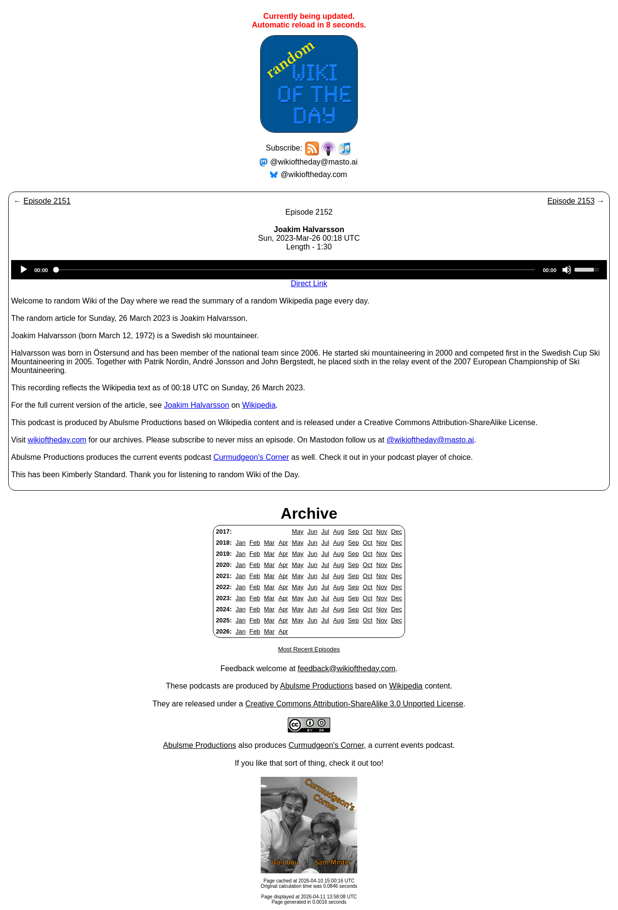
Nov (381, 531)
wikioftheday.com (57, 440)
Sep (353, 531)
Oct (367, 531)
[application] (309, 269)
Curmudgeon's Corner (251, 457)
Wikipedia (258, 405)
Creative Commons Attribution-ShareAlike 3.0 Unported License (354, 704)
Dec (396, 531)
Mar (269, 542)
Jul (325, 531)
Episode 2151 (46, 201)
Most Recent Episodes (309, 649)
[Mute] (567, 270)
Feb (255, 542)
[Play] (23, 270)
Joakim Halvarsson (196, 405)
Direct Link (309, 283)
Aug (338, 531)
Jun (313, 531)
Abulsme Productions (316, 686)
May (298, 531)
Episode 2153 (571, 201)
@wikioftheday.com (314, 174)
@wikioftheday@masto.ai (314, 162)
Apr (283, 542)
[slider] (295, 269)
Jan (241, 542)
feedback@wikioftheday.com (346, 668)
